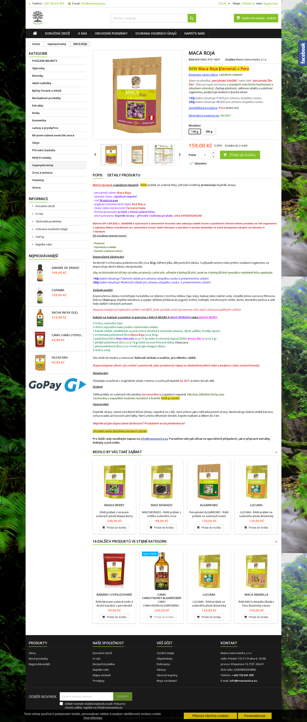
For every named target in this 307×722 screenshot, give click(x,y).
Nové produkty (38, 658)
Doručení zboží (57, 33)
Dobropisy (163, 664)
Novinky (37, 76)
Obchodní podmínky (111, 33)
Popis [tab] (98, 175)
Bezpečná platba (104, 664)
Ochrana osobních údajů (156, 33)
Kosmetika (39, 120)
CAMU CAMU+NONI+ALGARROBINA (162, 596)
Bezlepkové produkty (46, 98)
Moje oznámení (167, 681)
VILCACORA (60, 357)
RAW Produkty (41, 158)
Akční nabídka (41, 83)
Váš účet (164, 643)
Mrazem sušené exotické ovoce (53, 135)
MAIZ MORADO (161, 505)
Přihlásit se (248, 3)
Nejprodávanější (39, 664)
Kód (191, 59)
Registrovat (271, 3)
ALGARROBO (209, 505)
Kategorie (38, 53)
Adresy (161, 670)
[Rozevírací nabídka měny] (224, 3)
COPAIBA (58, 290)
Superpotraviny (42, 165)
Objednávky (164, 658)
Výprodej (38, 68)
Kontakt (229, 643)
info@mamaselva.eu (93, 3)
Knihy (36, 113)
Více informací (92, 717)
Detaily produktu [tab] (123, 175)
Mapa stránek (102, 675)
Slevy (32, 653)
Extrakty (37, 105)
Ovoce (36, 187)
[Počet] (204, 155)
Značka (230, 59)
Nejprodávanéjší (43, 256)
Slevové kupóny (167, 675)
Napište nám (194, 33)
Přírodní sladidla (43, 150)
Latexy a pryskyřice (45, 128)
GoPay (39, 237)
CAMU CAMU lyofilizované (68, 335)
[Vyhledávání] (153, 18)
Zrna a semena (42, 172)
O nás (82, 33)
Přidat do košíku (239, 155)
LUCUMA (256, 505)
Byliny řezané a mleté (46, 90)
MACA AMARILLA (256, 594)
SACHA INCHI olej (65, 312)
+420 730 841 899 (53, 3)
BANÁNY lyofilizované (114, 594)
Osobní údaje (165, 653)
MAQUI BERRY (114, 505)
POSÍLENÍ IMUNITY (44, 61)
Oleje (35, 143)
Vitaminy (38, 180)
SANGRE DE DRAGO (65, 267)
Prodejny (98, 681)
